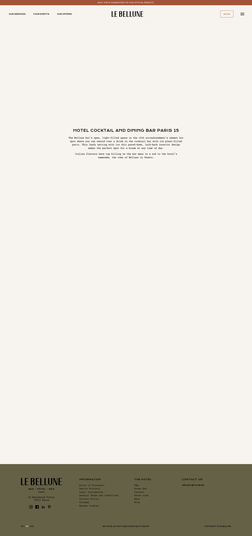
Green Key (140, 489)
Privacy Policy (89, 499)
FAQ (136, 485)
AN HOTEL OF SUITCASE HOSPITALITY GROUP (126, 526)
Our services (17, 14)
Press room (141, 495)
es (32, 526)
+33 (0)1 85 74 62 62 (193, 485)
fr (22, 526)
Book (227, 14)
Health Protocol (89, 489)
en (27, 526)
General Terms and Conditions (98, 495)
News (137, 499)
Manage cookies (89, 506)
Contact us (192, 479)
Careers (139, 492)
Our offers (64, 14)
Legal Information (91, 492)
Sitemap (84, 502)
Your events (41, 14)
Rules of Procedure (91, 485)
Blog (137, 502)
